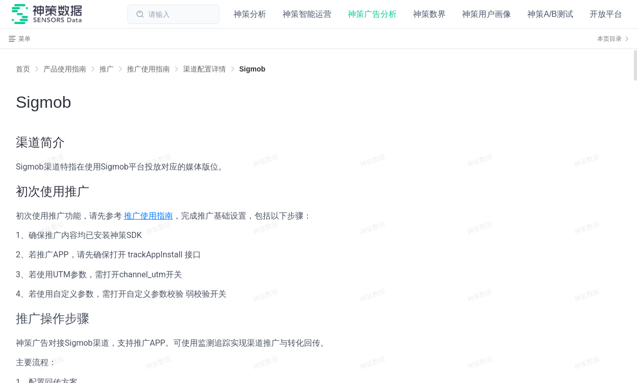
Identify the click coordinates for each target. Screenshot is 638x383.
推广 (106, 69)
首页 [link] (23, 69)
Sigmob (252, 69)
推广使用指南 (148, 69)
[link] (64, 69)
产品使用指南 (64, 69)
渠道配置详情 (204, 69)
